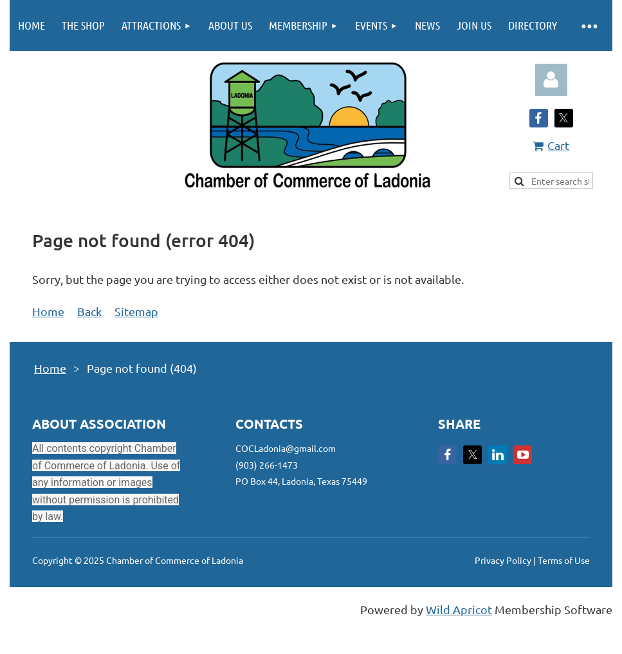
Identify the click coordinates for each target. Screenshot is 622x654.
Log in (551, 80)
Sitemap (136, 311)
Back (89, 311)
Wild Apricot (459, 609)
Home (48, 311)
